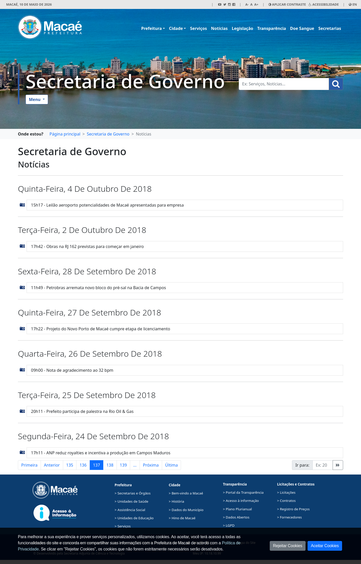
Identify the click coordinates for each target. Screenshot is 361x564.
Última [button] (171, 465)
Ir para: (302, 465)
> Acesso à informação (241, 500)
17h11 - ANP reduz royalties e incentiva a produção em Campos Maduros (100, 453)
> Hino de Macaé (182, 518)
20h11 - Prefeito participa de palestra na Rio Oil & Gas (82, 411)
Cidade (176, 28)
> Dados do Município (186, 509)
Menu (35, 99)
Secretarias (329, 28)
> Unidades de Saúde (131, 501)
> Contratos (286, 500)
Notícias (219, 28)
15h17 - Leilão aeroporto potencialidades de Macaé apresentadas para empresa (107, 205)
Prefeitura (151, 28)
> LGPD (228, 525)
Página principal (64, 134)
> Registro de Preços (293, 509)
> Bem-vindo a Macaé (186, 493)
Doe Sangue (302, 28)
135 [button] (69, 465)
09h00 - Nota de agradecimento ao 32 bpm (72, 370)
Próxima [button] (151, 465)
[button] (22, 204)
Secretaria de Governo (125, 81)
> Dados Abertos (236, 517)
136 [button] (83, 465)
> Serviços (122, 526)
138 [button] (109, 465)
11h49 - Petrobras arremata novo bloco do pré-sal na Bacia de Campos (98, 287)
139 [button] (123, 465)
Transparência (271, 28)
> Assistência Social (130, 509)
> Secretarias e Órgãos (133, 493)
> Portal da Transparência (243, 492)
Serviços (198, 28)
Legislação (242, 28)
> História (176, 501)
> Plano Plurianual (237, 509)
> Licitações (286, 492)
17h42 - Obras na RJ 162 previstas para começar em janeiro (87, 246)
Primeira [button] (29, 465)
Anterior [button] (52, 465)
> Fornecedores (289, 517)
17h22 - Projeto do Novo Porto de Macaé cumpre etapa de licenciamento (100, 329)
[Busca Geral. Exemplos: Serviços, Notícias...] (284, 84)
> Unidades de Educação (134, 518)
